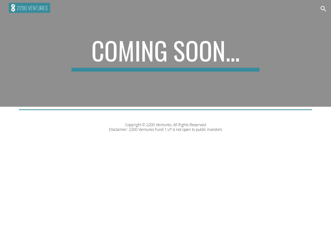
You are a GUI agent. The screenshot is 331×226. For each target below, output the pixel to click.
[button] (323, 8)
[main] (165, 53)
